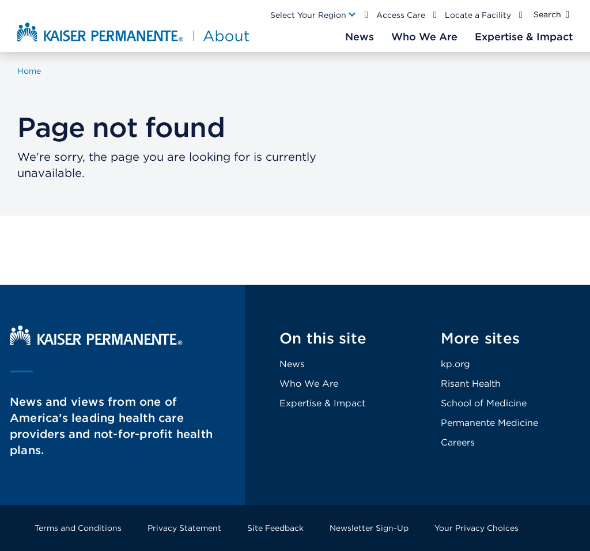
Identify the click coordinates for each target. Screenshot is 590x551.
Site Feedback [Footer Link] (275, 528)
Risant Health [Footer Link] (471, 383)
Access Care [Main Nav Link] (400, 15)
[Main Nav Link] (313, 15)
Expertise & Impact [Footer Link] (322, 403)
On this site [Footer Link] (322, 338)
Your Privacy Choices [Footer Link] (476, 528)
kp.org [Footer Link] (455, 363)
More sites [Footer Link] (480, 338)
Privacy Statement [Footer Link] (184, 528)
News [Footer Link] (292, 363)
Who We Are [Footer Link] (308, 383)
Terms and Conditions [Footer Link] (78, 528)
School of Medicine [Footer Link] (484, 403)
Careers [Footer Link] (458, 442)
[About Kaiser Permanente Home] (128, 32)
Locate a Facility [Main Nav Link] (478, 15)
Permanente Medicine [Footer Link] (489, 422)
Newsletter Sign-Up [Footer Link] (369, 528)
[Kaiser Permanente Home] (96, 342)
